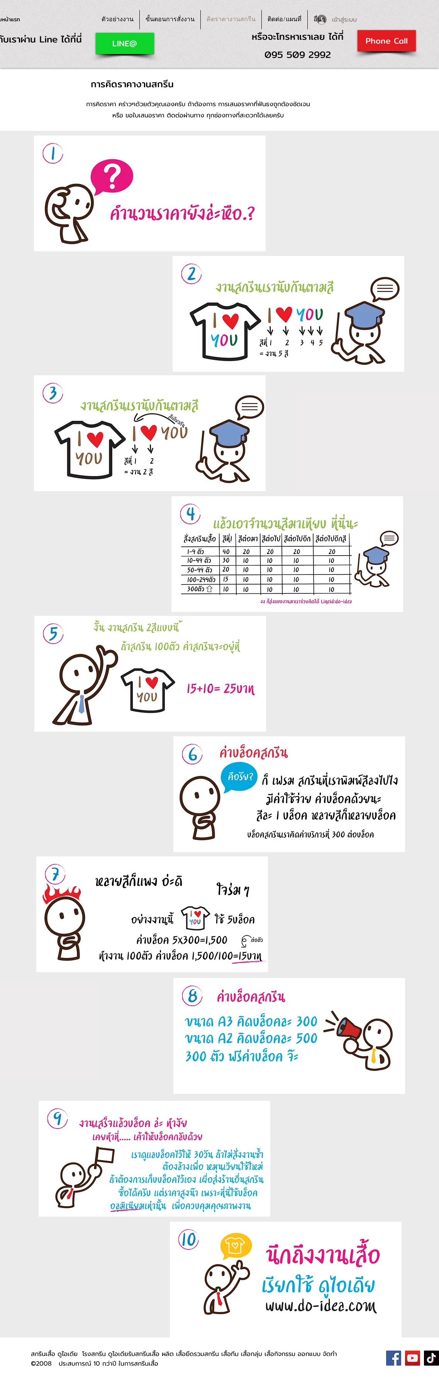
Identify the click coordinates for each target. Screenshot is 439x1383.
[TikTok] (431, 1358)
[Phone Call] (387, 40)
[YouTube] (412, 1358)
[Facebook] (393, 1358)
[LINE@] (125, 43)
